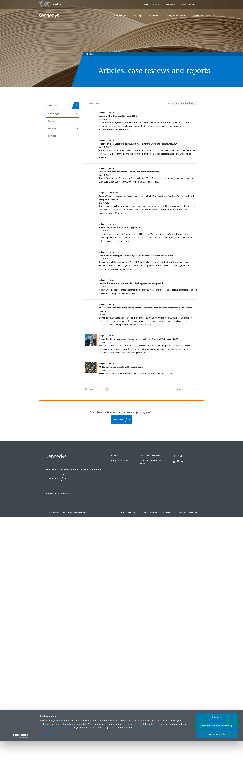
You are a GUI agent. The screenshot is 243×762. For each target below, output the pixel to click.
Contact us (192, 512)
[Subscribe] (121, 419)
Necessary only (217, 755)
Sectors (63, 121)
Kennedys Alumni (187, 4)
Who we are (198, 15)
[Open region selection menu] (50, 4)
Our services (155, 15)
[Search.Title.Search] (77, 105)
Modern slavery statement (160, 512)
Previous (89, 389)
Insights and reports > (122, 460)
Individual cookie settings (217, 746)
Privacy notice (141, 748)
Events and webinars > (151, 456)
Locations (63, 128)
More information (49, 756)
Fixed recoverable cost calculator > (151, 462)
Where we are (120, 15)
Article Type (63, 113)
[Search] (201, 4)
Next (195, 389)
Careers (156, 4)
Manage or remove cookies (59, 493)
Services (63, 136)
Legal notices (125, 512)
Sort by (182, 103)
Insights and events (176, 15)
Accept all (217, 737)
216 (179, 389)
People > (115, 456)
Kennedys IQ (170, 4)
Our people (138, 15)
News (145, 4)
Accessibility (180, 512)
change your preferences (56, 748)
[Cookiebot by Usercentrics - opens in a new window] (20, 756)
